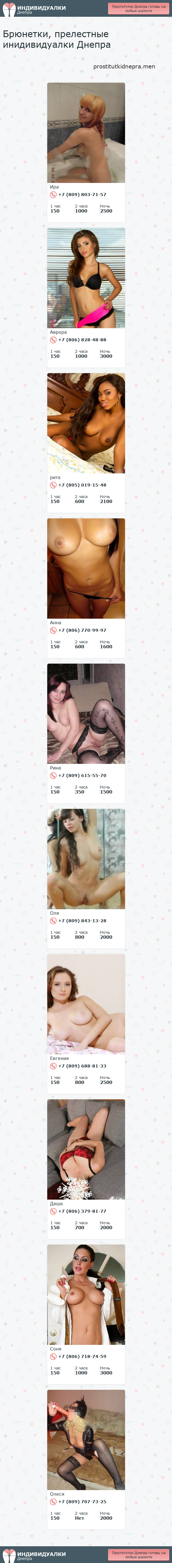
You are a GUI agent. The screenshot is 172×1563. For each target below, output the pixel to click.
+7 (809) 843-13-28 (78, 921)
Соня (55, 1349)
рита (55, 477)
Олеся (57, 1494)
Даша (56, 1203)
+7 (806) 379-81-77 (78, 1211)
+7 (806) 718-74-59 (78, 1356)
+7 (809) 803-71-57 (78, 194)
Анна (55, 622)
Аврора (58, 332)
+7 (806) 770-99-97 (78, 630)
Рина (55, 768)
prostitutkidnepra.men (124, 66)
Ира (54, 187)
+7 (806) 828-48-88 (78, 340)
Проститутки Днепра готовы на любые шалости (139, 8)
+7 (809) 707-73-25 (78, 1501)
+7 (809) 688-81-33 (78, 1066)
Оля (54, 913)
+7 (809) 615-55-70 (78, 775)
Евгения (59, 1058)
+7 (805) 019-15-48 (78, 485)
